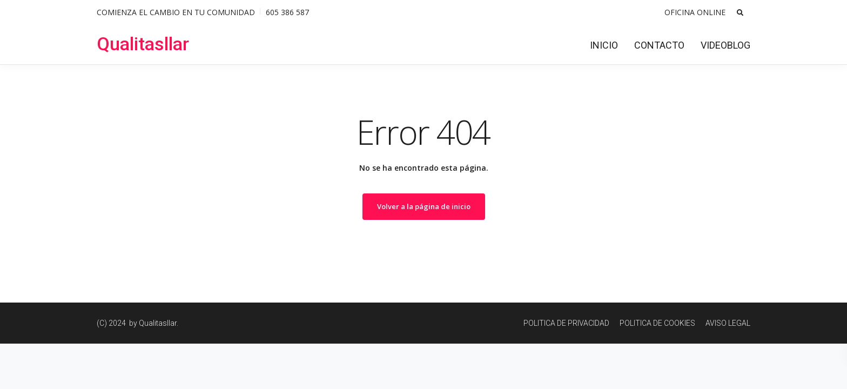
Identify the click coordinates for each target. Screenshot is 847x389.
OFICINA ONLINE (694, 12)
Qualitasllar (143, 44)
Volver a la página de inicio (423, 206)
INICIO (604, 45)
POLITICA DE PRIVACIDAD (566, 323)
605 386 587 (287, 12)
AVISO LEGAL (727, 323)
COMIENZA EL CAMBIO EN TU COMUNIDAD (176, 12)
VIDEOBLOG (725, 45)
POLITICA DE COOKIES (657, 323)
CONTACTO (659, 45)
